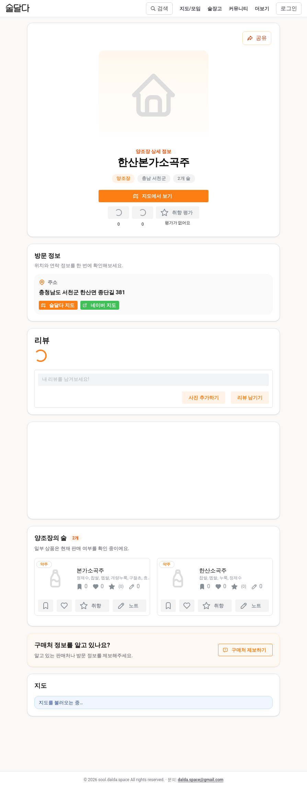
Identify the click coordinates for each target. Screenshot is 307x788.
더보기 (262, 8)
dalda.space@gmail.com (201, 779)
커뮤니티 (238, 8)
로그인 (289, 8)
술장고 (214, 8)
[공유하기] (256, 38)
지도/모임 (190, 8)
